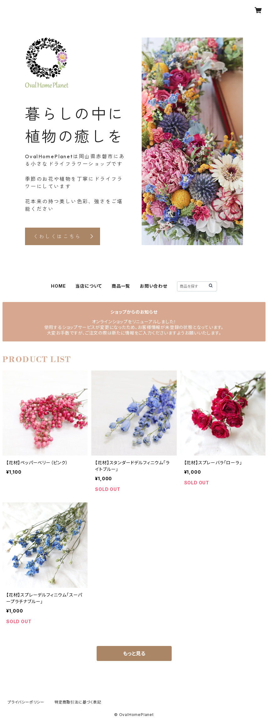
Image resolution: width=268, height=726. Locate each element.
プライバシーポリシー (26, 702)
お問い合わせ (153, 286)
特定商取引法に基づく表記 (77, 702)
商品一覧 (121, 286)
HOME (58, 286)
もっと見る (134, 653)
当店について (88, 286)
